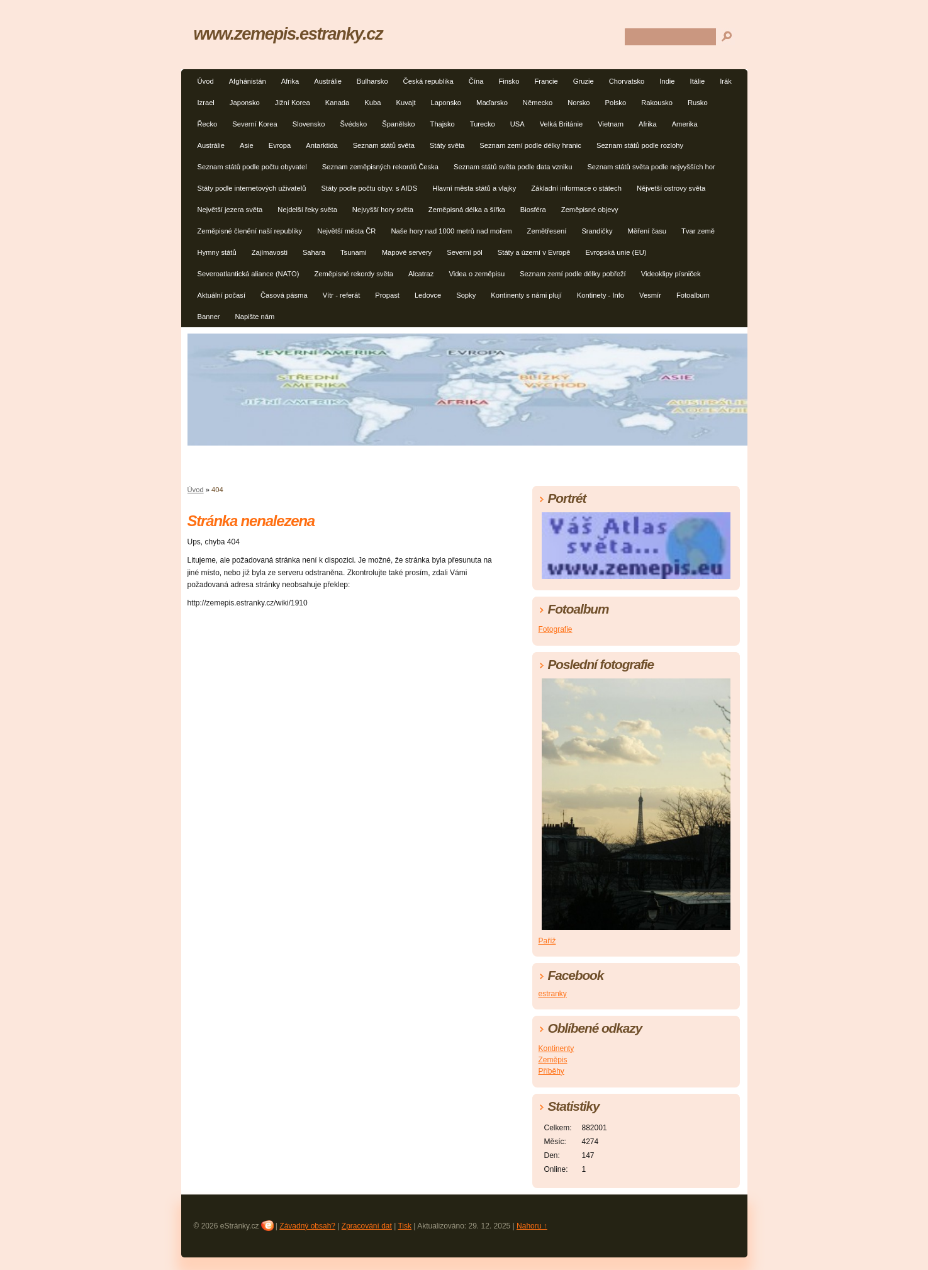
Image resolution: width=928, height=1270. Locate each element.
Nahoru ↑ (532, 1226)
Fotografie (556, 629)
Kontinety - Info (600, 295)
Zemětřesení (547, 231)
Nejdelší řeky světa (307, 209)
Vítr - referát (342, 295)
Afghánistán (247, 81)
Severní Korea (254, 124)
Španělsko (398, 124)
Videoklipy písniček (671, 274)
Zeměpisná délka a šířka (466, 209)
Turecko (482, 124)
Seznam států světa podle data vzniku (513, 167)
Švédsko (353, 124)
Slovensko (309, 124)
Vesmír (650, 295)
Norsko (578, 102)
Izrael (206, 102)
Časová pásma (284, 295)
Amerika (685, 124)
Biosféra (533, 209)
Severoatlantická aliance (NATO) (248, 274)
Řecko (208, 124)
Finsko (508, 81)
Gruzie (583, 81)
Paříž (547, 940)
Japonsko (245, 102)
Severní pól (465, 252)
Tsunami (353, 252)
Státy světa (447, 145)
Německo (537, 102)
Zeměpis (553, 1059)
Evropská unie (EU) (615, 252)
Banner (209, 316)
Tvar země (698, 231)
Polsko (616, 102)
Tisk (404, 1226)
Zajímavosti (270, 252)
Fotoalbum (693, 295)
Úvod (206, 81)
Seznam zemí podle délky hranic (530, 145)
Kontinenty (556, 1048)
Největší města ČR (346, 231)
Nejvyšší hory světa (382, 209)
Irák (726, 81)
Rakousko (657, 102)
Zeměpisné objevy (589, 209)
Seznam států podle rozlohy (639, 145)
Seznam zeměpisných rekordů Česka (380, 167)
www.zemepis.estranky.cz (288, 33)
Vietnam (610, 124)
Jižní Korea (292, 102)
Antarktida (321, 145)
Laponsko (446, 102)
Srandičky (596, 231)
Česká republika (428, 81)
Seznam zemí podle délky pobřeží (573, 274)
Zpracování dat (367, 1226)
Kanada (337, 102)
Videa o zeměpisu (477, 274)
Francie (545, 81)
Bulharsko (372, 81)
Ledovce (428, 295)
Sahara (314, 252)
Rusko (698, 102)
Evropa (280, 145)
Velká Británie (561, 124)
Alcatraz (420, 274)
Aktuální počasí (222, 295)
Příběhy (551, 1071)
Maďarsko (492, 102)
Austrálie (328, 81)
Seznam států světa (384, 145)
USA (517, 124)
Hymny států (217, 252)
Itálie (697, 81)
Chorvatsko (627, 81)
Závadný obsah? (307, 1226)
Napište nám (255, 316)
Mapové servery (407, 252)
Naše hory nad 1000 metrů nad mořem (451, 231)
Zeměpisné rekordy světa (353, 274)
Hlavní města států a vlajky (474, 188)
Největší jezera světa (230, 209)
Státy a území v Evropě (534, 252)
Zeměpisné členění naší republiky (250, 231)
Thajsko (442, 124)
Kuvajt (405, 102)
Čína (476, 81)
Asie (247, 145)
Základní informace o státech (576, 188)
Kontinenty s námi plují (526, 295)
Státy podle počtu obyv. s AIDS (369, 188)
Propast (387, 295)
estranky (553, 993)
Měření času (647, 231)
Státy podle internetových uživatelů (252, 188)
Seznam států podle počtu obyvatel (252, 167)
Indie (666, 81)
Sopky (466, 295)
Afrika (290, 81)
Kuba (372, 102)
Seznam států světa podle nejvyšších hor (651, 167)
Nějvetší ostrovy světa (671, 188)
